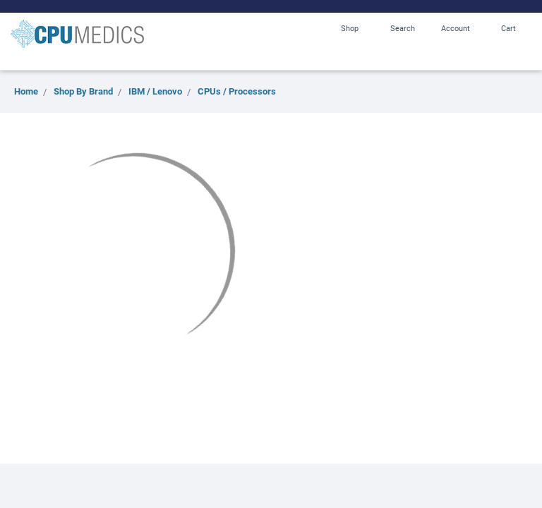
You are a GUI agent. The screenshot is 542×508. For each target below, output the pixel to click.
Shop (350, 28)
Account (455, 28)
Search (402, 28)
